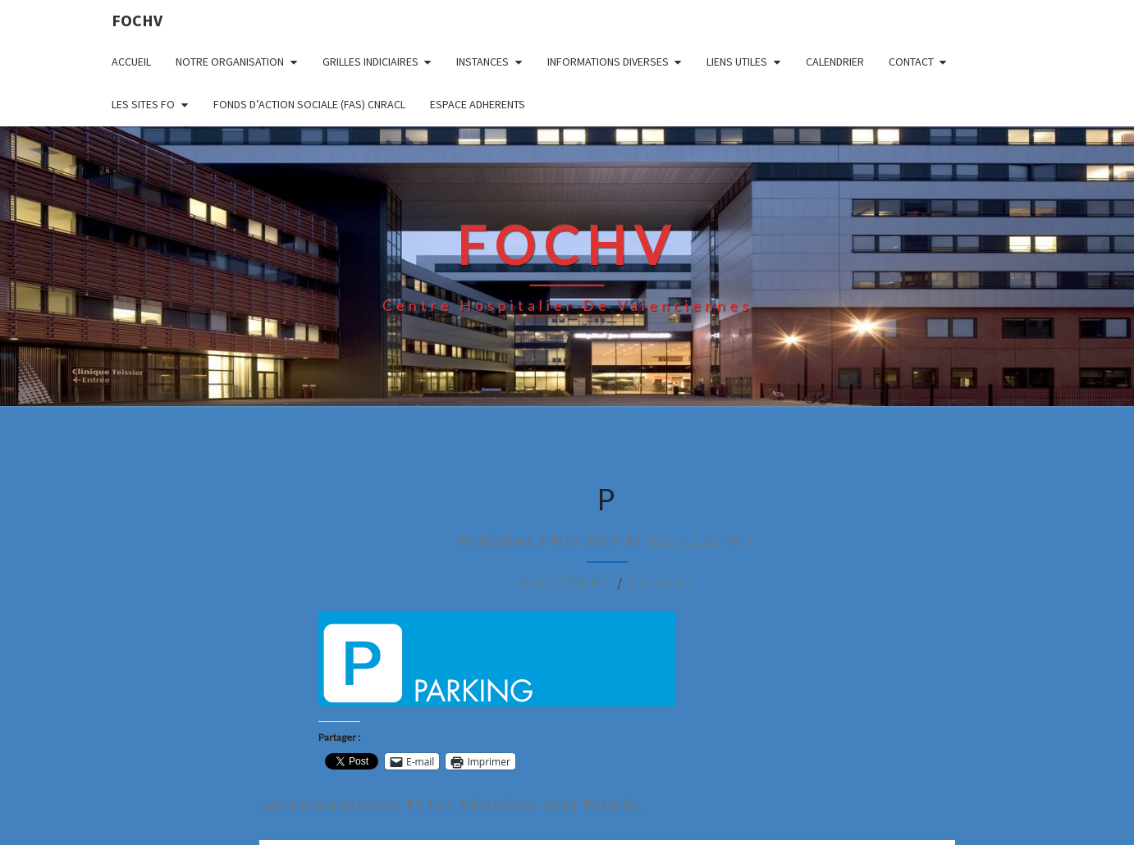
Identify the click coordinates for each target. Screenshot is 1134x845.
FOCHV (137, 20)
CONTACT (911, 61)
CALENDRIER (835, 61)
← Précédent (554, 582)
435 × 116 (683, 540)
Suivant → (673, 582)
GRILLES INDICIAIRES (370, 61)
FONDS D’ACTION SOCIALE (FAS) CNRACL (309, 104)
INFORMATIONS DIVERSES (608, 61)
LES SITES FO (143, 104)
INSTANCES (482, 61)
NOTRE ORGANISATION (230, 61)
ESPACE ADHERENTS (477, 104)
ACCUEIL (131, 61)
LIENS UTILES (736, 61)
